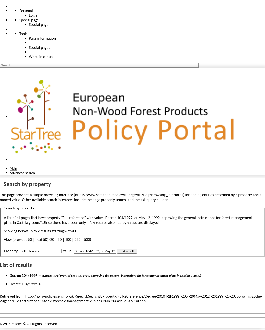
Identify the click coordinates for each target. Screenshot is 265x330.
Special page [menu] (29, 20)
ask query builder (154, 199)
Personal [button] (26, 10)
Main (13, 168)
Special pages (39, 47)
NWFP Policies (11, 324)
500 (87, 239)
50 (60, 239)
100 (68, 239)
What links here (41, 56)
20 (52, 239)
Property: (11, 251)
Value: (67, 251)
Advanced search (22, 173)
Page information (42, 38)
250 (77, 239)
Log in (33, 15)
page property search (109, 199)
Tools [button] (23, 33)
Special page (39, 24)
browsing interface (58, 195)
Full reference (73, 217)
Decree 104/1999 (23, 275)
